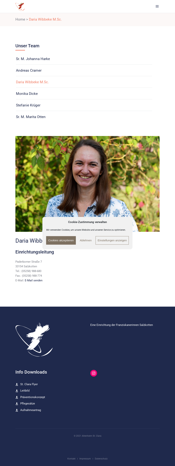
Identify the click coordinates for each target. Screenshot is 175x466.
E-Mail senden (33, 280)
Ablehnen (86, 240)
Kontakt (71, 458)
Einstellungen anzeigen (112, 240)
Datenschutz (101, 458)
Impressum (85, 458)
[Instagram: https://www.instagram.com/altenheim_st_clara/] (93, 373)
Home (20, 19)
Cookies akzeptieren (61, 240)
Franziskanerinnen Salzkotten (134, 325)
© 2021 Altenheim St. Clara (87, 436)
